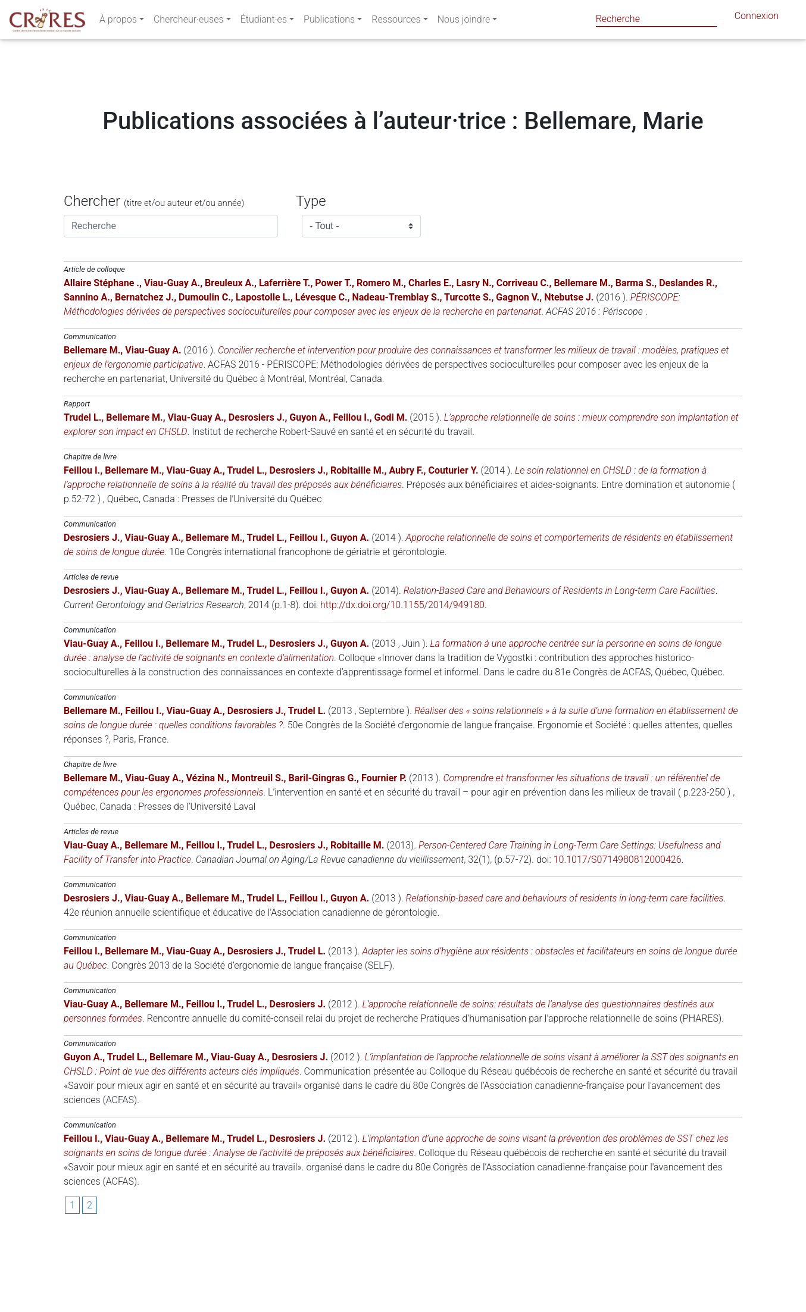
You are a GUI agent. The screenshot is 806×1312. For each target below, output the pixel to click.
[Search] (656, 18)
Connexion (757, 18)
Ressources (395, 21)
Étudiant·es (263, 21)
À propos (118, 21)
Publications (329, 21)
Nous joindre (464, 21)
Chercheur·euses (189, 21)
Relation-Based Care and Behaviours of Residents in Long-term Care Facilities (560, 662)
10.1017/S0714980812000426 (618, 931)
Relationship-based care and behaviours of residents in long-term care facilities (565, 970)
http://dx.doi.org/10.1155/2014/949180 (402, 676)
